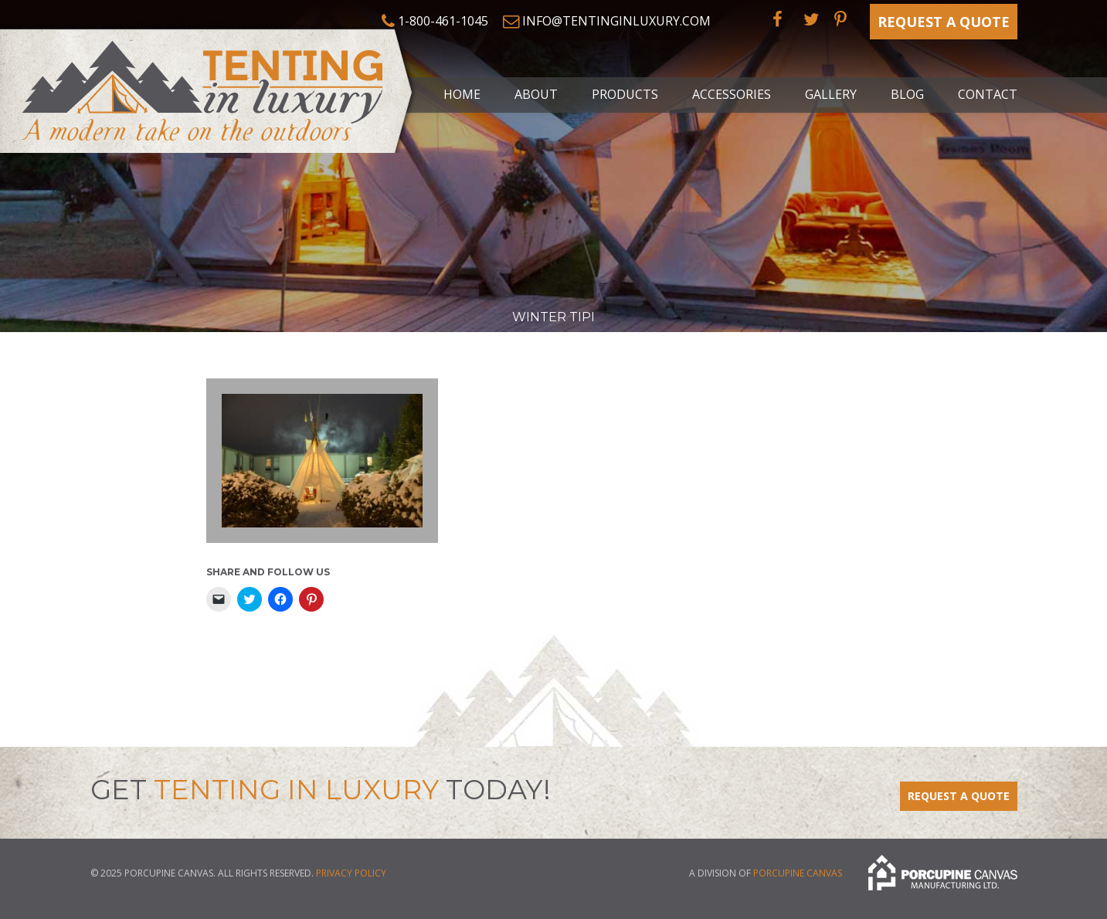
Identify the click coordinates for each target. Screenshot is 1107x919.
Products (625, 94)
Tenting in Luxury (208, 88)
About (536, 94)
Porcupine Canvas (797, 873)
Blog (907, 94)
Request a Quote (944, 21)
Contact (987, 94)
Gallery (831, 94)
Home (461, 94)
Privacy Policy (351, 873)
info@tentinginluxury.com (616, 20)
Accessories (731, 94)
